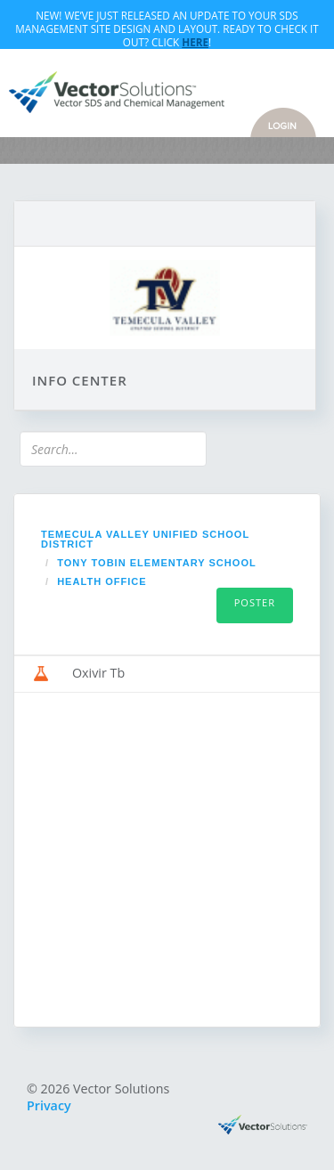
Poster (254, 602)
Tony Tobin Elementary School (157, 562)
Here (195, 42)
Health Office (102, 581)
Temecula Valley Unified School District (145, 539)
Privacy (49, 1105)
